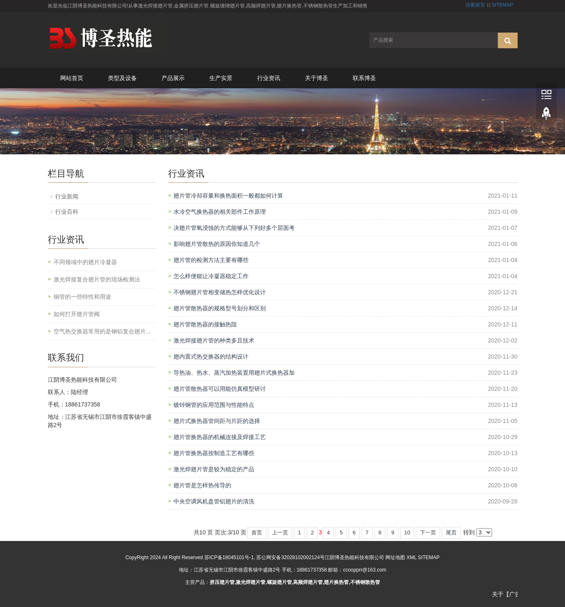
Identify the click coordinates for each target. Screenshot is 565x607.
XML (412, 557)
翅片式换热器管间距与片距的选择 (216, 421)
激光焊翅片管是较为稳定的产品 (213, 469)
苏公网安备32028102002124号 (290, 557)
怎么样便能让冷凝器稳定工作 (211, 276)
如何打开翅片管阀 (77, 314)
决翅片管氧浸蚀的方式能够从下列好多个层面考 (234, 227)
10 (407, 532)
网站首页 (71, 78)
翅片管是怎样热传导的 (202, 485)
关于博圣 (316, 78)
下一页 (428, 532)
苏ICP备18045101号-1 (229, 557)
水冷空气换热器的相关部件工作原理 (219, 211)
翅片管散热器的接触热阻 (205, 324)
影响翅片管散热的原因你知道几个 (216, 244)
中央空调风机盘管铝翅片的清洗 (213, 501)
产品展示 (173, 78)
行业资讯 (268, 78)
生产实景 (220, 78)
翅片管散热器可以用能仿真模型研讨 (219, 388)
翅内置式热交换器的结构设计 (211, 356)
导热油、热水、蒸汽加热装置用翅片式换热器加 (234, 372)
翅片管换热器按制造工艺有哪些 (213, 453)
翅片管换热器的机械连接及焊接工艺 (219, 437)
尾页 (451, 532)
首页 (256, 532)
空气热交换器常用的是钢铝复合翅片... (102, 331)
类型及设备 (122, 78)
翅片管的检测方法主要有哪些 (211, 260)
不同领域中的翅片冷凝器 (85, 262)
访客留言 (475, 5)
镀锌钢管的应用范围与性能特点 (213, 405)
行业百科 (66, 211)
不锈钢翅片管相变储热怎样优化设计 (219, 292)
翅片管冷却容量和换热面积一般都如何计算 (228, 195)
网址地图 (395, 557)
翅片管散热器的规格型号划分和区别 (219, 308)
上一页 (280, 532)
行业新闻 (66, 196)
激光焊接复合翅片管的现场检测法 (97, 279)
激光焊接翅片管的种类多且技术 (213, 340)
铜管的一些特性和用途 (82, 296)
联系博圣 (364, 78)
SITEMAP (502, 5)
